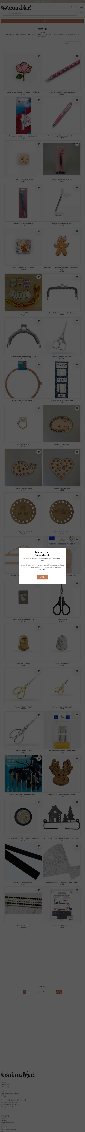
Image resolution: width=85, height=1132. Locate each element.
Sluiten (42, 577)
